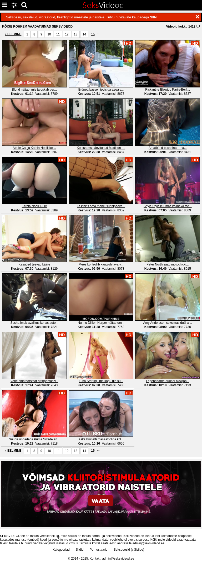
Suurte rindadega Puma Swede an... (34, 439)
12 (66, 34)
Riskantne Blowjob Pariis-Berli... (167, 89)
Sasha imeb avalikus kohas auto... (34, 323)
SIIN (153, 17)
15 (92, 34)
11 (58, 34)
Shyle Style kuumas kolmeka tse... (168, 206)
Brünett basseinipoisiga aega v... (101, 89)
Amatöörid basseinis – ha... (168, 148)
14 (84, 34)
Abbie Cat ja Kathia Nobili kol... (34, 148)
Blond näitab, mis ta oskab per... (34, 89)
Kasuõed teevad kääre (34, 264)
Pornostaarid (99, 549)
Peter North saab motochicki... (168, 264)
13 (75, 34)
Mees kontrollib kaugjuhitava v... (101, 264)
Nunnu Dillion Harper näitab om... (101, 323)
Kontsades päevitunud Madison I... (101, 148)
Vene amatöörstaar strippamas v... (34, 381)
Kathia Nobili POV (34, 206)
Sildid (79, 549)
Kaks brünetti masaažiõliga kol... (101, 439)
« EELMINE (13, 34)
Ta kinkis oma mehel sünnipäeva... (101, 206)
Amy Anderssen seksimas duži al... (167, 323)
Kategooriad (61, 549)
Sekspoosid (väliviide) (129, 549)
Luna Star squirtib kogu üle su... (101, 381)
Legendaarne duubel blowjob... (167, 381)
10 (49, 34)
